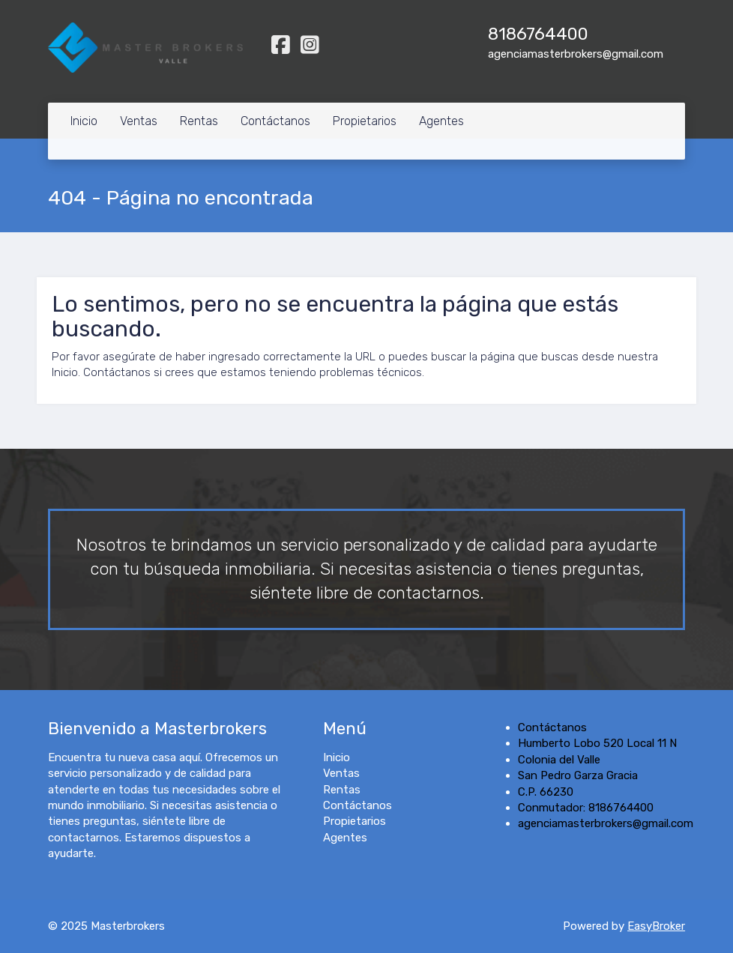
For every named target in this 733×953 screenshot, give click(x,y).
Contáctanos (275, 121)
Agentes (441, 121)
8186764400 (538, 34)
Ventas (138, 121)
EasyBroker (656, 926)
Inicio (83, 121)
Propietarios (364, 121)
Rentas (199, 121)
